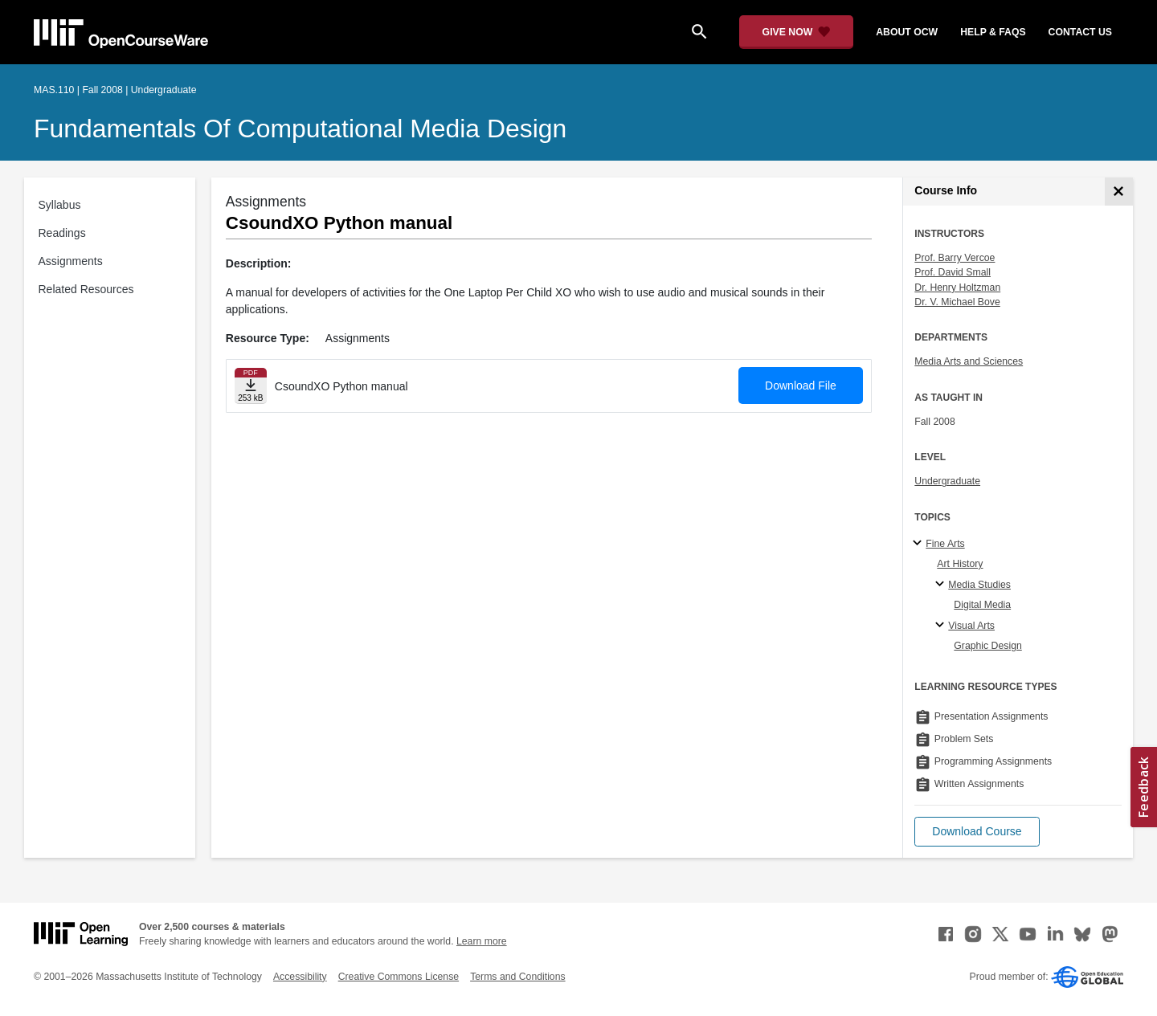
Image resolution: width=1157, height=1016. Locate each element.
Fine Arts (945, 543)
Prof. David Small (952, 272)
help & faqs (992, 32)
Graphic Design (987, 645)
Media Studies (979, 584)
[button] (976, 832)
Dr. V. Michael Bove (957, 302)
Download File (800, 385)
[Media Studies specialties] (942, 584)
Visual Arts (971, 625)
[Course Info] (1119, 191)
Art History (960, 563)
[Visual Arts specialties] (942, 625)
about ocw (907, 32)
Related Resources (86, 289)
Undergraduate (947, 481)
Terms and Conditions (517, 976)
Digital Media (982, 604)
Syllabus (60, 204)
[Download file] (251, 386)
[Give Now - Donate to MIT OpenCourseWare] (796, 32)
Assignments (71, 261)
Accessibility (300, 976)
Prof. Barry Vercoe (954, 257)
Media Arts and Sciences (968, 361)
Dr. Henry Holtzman (957, 287)
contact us (1080, 32)
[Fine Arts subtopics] (919, 543)
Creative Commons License (398, 976)
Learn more (481, 941)
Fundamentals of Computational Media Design (300, 128)
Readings (62, 232)
